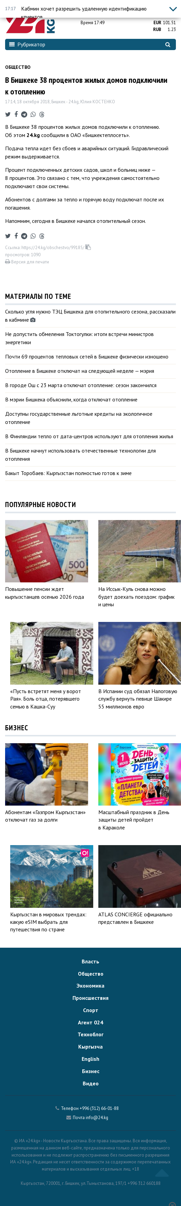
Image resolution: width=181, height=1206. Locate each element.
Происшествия (90, 997)
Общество (18, 67)
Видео (91, 1083)
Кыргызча (90, 1046)
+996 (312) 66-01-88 (99, 1108)
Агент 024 (90, 1022)
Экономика (90, 985)
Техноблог (90, 1034)
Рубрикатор (27, 44)
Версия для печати (27, 262)
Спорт (90, 1010)
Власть (90, 961)
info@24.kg (97, 1117)
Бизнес (90, 1071)
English (90, 1058)
